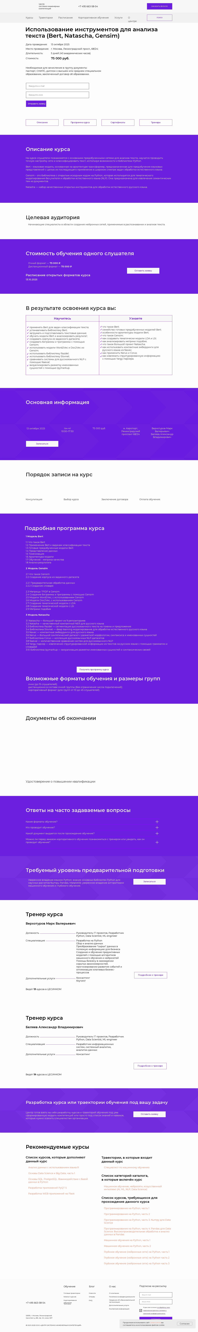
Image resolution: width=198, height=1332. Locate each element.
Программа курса (80, 122)
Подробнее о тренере (150, 975)
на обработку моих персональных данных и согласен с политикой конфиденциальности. (156, 1310)
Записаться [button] (42, 444)
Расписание (65, 17)
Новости (92, 1293)
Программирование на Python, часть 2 (127, 1214)
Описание (42, 122)
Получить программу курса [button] (94, 669)
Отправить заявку (36, 104)
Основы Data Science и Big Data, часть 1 (51, 1173)
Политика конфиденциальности (122, 1297)
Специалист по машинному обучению (127, 1167)
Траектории (46, 17)
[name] (57, 95)
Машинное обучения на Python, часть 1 (127, 1240)
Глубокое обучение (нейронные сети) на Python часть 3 (136, 1263)
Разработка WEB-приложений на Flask (51, 1193)
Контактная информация (119, 1309)
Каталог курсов (70, 1297)
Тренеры (156, 122)
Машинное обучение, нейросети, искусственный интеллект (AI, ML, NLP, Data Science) (133, 1188)
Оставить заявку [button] (143, 270)
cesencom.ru (155, 1323)
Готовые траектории (72, 1293)
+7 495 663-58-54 (88, 6)
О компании (114, 1293)
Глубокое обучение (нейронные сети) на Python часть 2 (136, 1257)
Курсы (29, 17)
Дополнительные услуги (119, 1305)
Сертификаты (118, 122)
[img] (108, 6)
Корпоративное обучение (93, 17)
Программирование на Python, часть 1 (126, 1208)
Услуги (118, 17)
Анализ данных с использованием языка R (53, 1167)
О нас (112, 1286)
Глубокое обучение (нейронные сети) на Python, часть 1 (136, 1252)
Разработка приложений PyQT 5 (47, 1187)
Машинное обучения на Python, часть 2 (127, 1246)
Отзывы (92, 1297)
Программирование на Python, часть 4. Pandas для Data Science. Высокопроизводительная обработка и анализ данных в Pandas (137, 1231)
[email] (57, 86)
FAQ (90, 1300)
